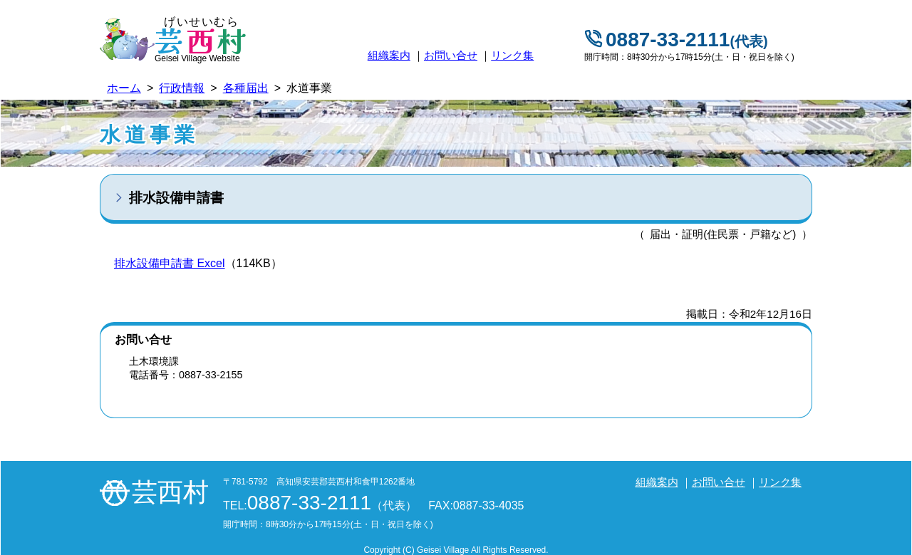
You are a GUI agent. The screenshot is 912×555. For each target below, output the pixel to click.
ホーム (124, 88)
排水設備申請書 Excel (169, 263)
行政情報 (181, 88)
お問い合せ (450, 55)
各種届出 (246, 88)
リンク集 (512, 55)
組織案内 (389, 55)
